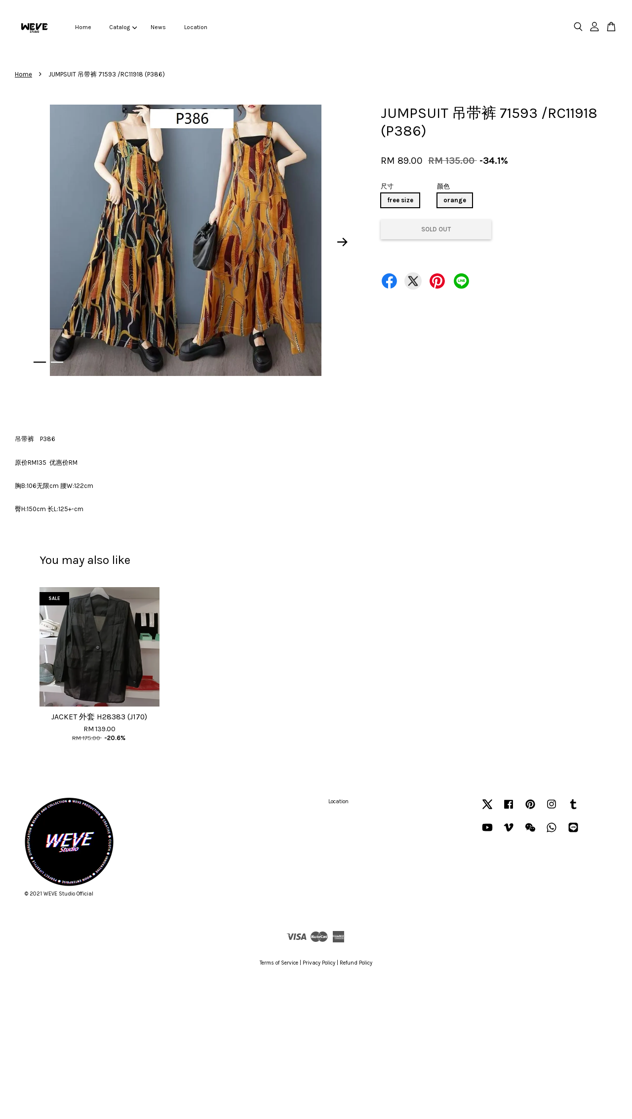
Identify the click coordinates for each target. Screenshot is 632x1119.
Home (83, 27)
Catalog (123, 27)
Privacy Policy (319, 963)
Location (195, 27)
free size (400, 200)
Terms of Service (279, 963)
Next (342, 242)
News (158, 27)
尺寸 (387, 186)
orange (454, 200)
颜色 (443, 186)
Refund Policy (356, 963)
